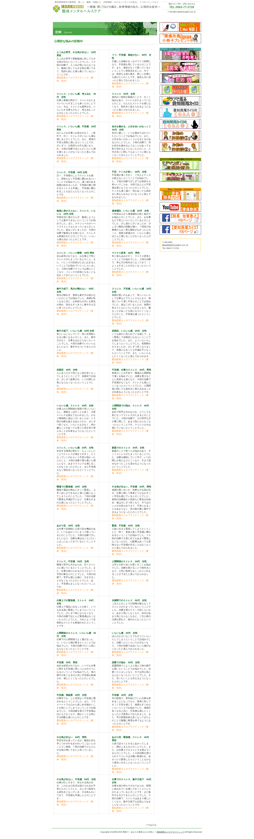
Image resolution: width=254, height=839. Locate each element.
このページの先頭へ (151, 825)
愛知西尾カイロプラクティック (107, 9)
